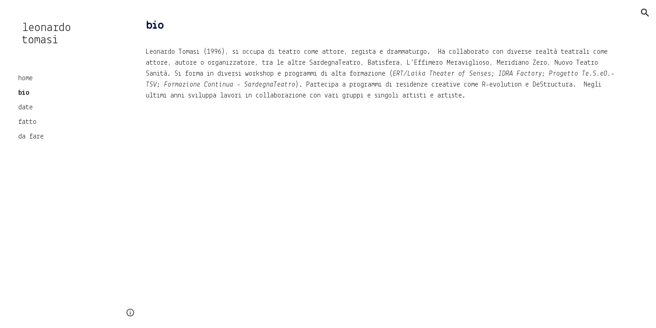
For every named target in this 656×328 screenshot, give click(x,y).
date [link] (25, 107)
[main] (385, 25)
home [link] (25, 78)
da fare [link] (31, 136)
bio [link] (23, 93)
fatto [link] (27, 122)
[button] (645, 13)
